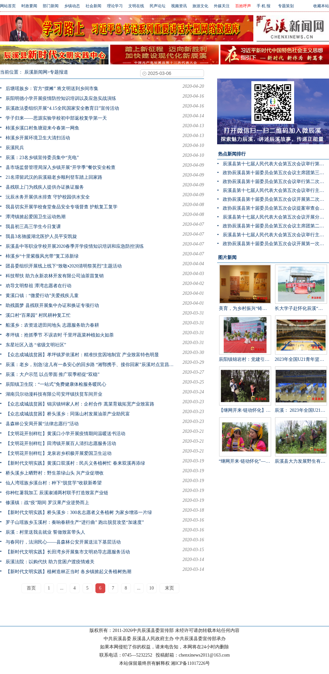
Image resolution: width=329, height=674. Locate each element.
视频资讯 (179, 6)
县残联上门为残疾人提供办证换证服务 (45, 187)
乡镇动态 (72, 6)
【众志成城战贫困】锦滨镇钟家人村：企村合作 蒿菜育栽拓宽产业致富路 (80, 404)
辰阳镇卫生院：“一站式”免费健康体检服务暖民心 (56, 384)
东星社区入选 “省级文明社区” (36, 344)
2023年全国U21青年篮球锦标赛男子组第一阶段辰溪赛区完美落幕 (301, 338)
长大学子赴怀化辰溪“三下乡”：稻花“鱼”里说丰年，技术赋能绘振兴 (301, 288)
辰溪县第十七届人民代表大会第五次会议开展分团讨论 (276, 217)
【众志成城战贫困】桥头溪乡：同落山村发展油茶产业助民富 (68, 413)
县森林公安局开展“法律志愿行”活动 (42, 423)
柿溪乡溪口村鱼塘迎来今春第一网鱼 (42, 128)
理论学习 (115, 6)
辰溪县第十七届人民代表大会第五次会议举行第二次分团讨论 (276, 163)
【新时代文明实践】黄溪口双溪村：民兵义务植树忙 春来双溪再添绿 (75, 463)
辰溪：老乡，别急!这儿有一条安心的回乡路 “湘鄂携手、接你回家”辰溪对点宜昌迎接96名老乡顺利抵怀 (91, 364)
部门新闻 (51, 6)
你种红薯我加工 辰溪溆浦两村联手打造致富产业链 (57, 492)
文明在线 (136, 6)
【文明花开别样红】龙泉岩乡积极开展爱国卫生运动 (59, 453)
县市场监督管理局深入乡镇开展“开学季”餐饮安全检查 (60, 167)
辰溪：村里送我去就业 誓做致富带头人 (45, 532)
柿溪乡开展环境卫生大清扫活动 (38, 137)
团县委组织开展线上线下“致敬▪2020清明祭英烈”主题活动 (64, 266)
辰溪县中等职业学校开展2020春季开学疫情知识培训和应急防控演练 (75, 246)
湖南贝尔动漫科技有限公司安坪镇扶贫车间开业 (54, 394)
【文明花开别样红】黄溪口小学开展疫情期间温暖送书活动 (65, 433)
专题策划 (286, 6)
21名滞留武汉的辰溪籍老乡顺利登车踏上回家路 (54, 177)
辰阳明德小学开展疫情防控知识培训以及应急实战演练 (61, 98)
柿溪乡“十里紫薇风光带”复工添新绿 (42, 256)
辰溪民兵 (15, 147)
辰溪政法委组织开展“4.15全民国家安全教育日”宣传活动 (62, 108)
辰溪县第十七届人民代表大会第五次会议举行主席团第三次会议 (276, 190)
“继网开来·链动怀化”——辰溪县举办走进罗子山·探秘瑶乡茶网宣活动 (245, 440)
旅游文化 (200, 6)
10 (151, 588)
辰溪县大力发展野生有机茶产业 (301, 440)
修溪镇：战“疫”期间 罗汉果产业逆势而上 (47, 502)
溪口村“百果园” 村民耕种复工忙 (38, 315)
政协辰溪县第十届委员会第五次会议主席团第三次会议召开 (276, 172)
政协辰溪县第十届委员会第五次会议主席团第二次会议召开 (276, 225)
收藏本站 (321, 6)
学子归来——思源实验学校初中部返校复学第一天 (56, 118)
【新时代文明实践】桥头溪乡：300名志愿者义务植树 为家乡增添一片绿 (79, 512)
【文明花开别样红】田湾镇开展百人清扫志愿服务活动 (61, 443)
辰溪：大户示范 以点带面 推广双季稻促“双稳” (52, 374)
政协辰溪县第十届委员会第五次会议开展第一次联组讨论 (276, 243)
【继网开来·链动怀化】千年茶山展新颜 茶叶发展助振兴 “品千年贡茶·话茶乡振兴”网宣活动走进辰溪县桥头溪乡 (245, 389)
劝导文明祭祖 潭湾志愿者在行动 (38, 285)
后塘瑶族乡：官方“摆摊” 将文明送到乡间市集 (52, 88)
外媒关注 (222, 6)
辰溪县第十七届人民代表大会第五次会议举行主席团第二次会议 (276, 234)
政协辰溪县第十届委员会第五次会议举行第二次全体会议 (276, 181)
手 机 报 (263, 6)
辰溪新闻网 (35, 72)
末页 (169, 588)
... (61, 588)
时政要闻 (29, 6)
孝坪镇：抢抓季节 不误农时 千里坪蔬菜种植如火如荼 (60, 335)
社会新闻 (93, 6)
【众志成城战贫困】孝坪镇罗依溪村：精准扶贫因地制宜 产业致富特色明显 (82, 354)
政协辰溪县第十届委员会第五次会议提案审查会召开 (276, 208)
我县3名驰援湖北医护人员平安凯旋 (41, 236)
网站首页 (8, 6)
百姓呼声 (243, 6)
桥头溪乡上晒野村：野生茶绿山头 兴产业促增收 (55, 473)
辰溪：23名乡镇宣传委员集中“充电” (42, 157)
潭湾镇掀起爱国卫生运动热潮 (35, 216)
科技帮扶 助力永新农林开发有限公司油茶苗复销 (55, 275)
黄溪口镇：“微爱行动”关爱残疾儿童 (42, 295)
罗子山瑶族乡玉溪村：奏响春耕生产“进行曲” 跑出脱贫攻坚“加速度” (75, 522)
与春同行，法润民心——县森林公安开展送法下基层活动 (63, 542)
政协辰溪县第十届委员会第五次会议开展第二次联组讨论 (276, 199)
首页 (31, 588)
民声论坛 (157, 6)
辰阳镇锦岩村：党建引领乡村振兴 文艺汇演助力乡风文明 (245, 338)
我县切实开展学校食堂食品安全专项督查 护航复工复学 (61, 206)
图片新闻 (227, 257)
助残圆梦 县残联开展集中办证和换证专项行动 (52, 305)
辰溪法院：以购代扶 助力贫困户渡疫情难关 (50, 561)
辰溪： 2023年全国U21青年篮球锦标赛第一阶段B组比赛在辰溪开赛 (301, 389)
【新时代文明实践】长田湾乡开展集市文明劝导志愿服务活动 (68, 551)
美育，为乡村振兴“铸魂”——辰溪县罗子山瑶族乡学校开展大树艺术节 (245, 288)
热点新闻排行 (232, 153)
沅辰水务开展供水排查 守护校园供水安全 (48, 197)
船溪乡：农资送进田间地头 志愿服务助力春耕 (52, 325)
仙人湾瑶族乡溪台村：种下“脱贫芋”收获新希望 (54, 482)
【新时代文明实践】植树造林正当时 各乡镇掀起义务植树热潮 (68, 571)
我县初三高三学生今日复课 (33, 226)
